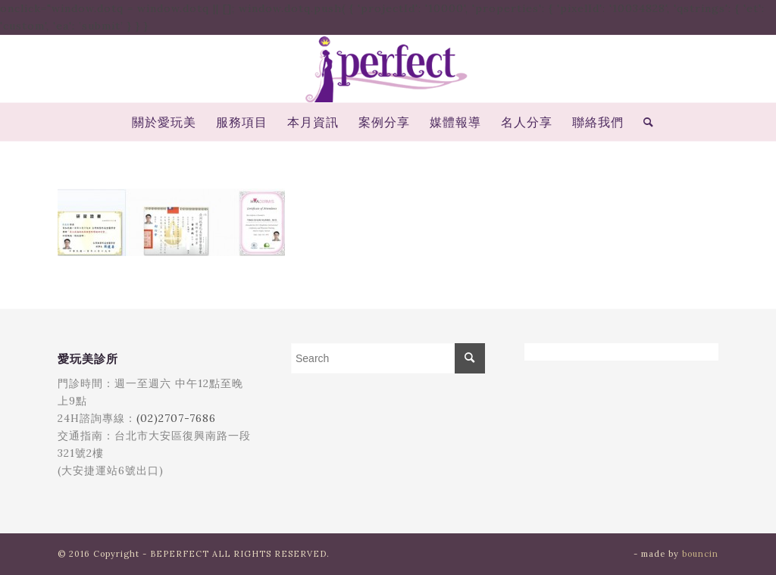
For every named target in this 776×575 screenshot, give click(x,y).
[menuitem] (164, 122)
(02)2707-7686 (176, 418)
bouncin (700, 553)
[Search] (644, 122)
